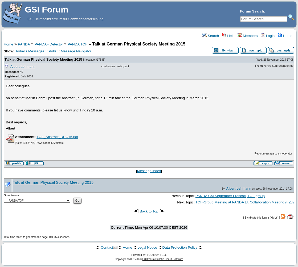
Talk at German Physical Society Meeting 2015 (43, 59)
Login (268, 36)
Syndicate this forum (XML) (261, 217)
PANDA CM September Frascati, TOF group (230, 196)
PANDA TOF (77, 44)
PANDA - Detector (49, 44)
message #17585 (94, 59)
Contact (107, 247)
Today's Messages (29, 51)
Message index (149, 171)
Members (248, 36)
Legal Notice (147, 247)
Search (210, 36)
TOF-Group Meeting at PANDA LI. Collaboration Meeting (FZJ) (244, 202)
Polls (52, 51)
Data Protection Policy (179, 247)
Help (228, 36)
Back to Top (149, 211)
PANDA (24, 44)
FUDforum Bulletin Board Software (162, 259)
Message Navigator (76, 51)
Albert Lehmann (22, 67)
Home (285, 36)
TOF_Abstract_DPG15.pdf (57, 137)
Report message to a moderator (273, 153)
